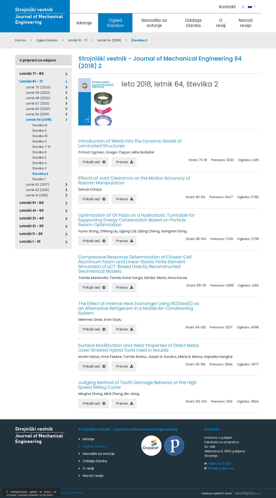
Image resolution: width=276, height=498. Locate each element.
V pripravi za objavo (37, 60)
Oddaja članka (193, 22)
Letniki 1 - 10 (30, 241)
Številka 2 (40, 174)
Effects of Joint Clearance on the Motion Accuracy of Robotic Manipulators (134, 180)
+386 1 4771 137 (219, 464)
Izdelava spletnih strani (231, 493)
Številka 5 (39, 157)
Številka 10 (39, 136)
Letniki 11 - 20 (31, 233)
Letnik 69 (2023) (38, 93)
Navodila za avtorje (154, 22)
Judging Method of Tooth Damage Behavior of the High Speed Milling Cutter (137, 384)
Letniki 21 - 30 (31, 226)
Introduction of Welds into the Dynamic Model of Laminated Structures (130, 143)
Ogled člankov (115, 22)
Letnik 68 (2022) (38, 98)
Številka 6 (39, 152)
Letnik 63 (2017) (37, 184)
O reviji (221, 22)
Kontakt (227, 7)
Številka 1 (38, 179)
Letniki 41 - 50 (31, 210)
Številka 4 (39, 163)
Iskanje (84, 23)
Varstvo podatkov (70, 493)
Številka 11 (39, 130)
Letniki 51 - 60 (31, 202)
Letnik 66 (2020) (38, 109)
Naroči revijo (245, 22)
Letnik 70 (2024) (38, 87)
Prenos (122, 162)
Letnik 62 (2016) (37, 190)
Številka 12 (39, 125)
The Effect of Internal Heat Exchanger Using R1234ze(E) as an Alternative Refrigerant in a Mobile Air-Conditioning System (138, 308)
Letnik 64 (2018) (109, 40)
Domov (20, 40)
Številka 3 (39, 168)
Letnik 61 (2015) (37, 195)
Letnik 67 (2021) (37, 103)
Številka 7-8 (41, 147)
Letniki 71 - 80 (31, 73)
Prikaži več (91, 162)
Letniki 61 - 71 (77, 40)
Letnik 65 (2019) (37, 114)
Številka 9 (39, 141)
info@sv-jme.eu (221, 468)
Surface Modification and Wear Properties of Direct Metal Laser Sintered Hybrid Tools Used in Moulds (138, 347)
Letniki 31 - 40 (31, 218)
